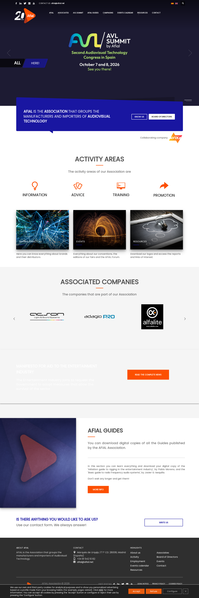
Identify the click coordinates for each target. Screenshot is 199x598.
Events (160, 561)
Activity (134, 557)
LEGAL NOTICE (143, 584)
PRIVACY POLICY (158, 584)
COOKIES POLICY (175, 584)
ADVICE (78, 194)
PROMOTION (164, 195)
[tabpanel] (99, 53)
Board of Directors (167, 557)
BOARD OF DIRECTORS (162, 116)
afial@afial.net (57, 3)
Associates (163, 552)
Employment (137, 561)
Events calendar (139, 565)
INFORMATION (35, 194)
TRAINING (121, 194)
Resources (136, 570)
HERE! (35, 63)
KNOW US (139, 116)
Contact (161, 565)
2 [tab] (188, 101)
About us (135, 552)
